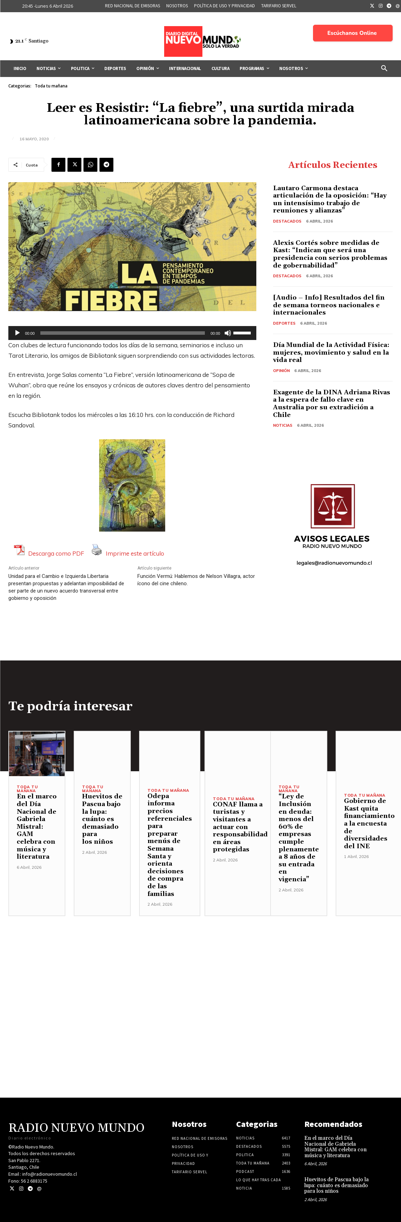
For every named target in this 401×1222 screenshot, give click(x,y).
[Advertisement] (200, 965)
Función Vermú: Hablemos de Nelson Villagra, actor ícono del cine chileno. (196, 580)
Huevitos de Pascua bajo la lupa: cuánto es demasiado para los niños (102, 819)
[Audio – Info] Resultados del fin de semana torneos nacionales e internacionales (329, 305)
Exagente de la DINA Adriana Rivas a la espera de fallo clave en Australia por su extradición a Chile (331, 403)
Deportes (284, 323)
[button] (384, 68)
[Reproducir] (17, 333)
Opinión (281, 370)
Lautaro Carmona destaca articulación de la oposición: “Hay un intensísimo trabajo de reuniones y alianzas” (330, 199)
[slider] (122, 333)
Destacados (287, 221)
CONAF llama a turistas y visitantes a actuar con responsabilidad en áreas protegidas (240, 827)
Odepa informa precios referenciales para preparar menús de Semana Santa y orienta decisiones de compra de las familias (169, 845)
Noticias (282, 425)
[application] (132, 333)
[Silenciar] (227, 333)
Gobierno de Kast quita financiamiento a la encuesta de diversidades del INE (369, 823)
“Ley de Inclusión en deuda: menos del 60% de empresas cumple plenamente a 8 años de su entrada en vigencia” (299, 837)
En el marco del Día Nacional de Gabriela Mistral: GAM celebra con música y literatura (37, 826)
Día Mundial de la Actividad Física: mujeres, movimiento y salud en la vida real (331, 352)
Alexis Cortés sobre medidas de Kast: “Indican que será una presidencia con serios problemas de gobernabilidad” (330, 254)
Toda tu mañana (51, 86)
